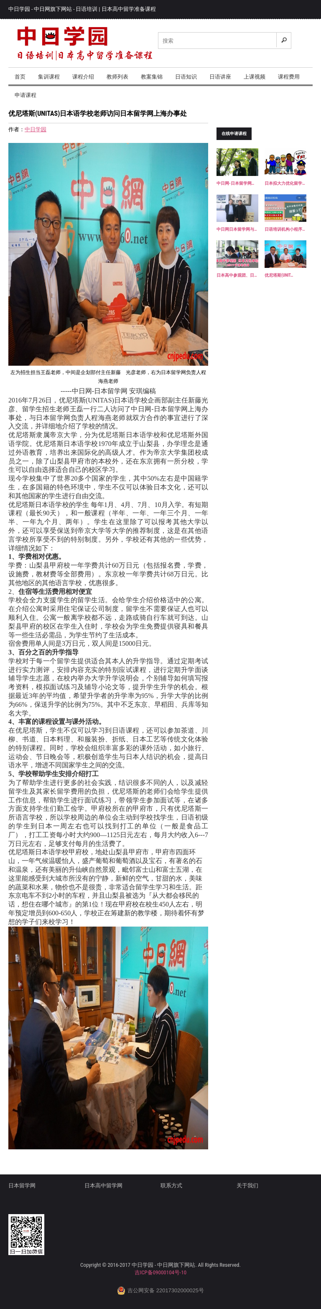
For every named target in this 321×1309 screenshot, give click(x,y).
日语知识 (186, 77)
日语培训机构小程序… (285, 229)
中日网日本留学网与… (237, 229)
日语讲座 (220, 77)
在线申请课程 (234, 133)
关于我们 (247, 1185)
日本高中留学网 (103, 1185)
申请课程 (25, 95)
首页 (20, 77)
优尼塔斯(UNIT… (279, 275)
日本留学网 (22, 1185)
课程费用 (289, 77)
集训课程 (49, 77)
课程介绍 (83, 77)
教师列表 (117, 77)
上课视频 (254, 77)
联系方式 (171, 1185)
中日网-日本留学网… (235, 183)
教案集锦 (152, 77)
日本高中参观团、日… (237, 275)
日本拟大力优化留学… (285, 183)
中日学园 (35, 129)
